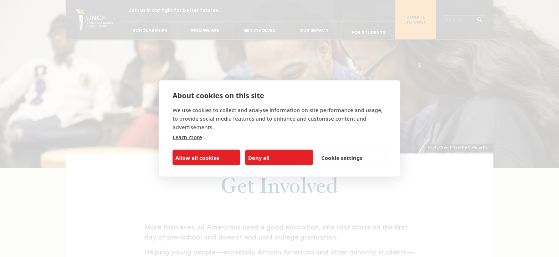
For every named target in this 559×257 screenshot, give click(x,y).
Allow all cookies (197, 157)
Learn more (187, 137)
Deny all (259, 157)
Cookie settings (342, 157)
